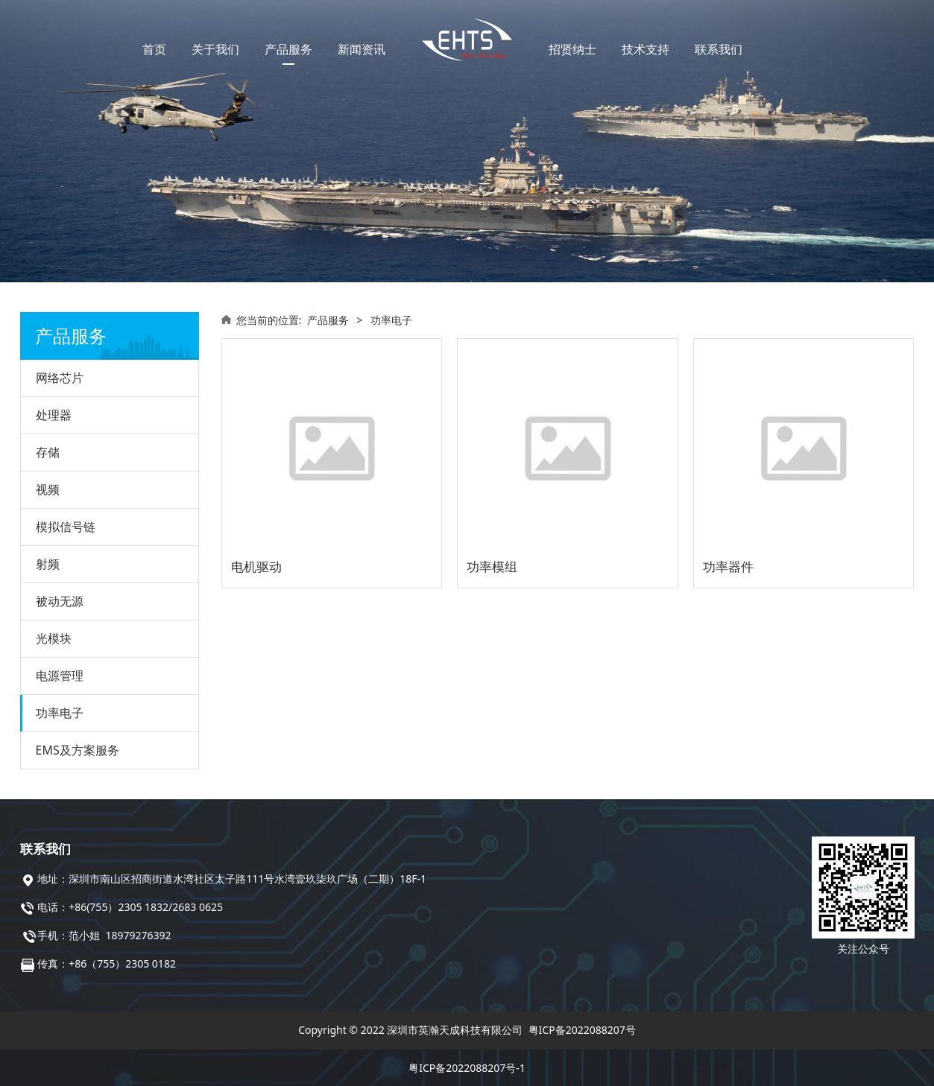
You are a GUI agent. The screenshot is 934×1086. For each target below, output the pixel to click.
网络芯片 (59, 377)
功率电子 (59, 713)
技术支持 (645, 49)
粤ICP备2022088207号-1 (467, 1068)
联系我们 (718, 49)
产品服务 (288, 49)
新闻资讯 (361, 49)
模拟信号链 (65, 526)
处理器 (54, 415)
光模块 (54, 638)
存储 (48, 452)
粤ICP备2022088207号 (582, 1030)
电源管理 (59, 675)
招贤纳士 (572, 49)
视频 (48, 489)
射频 (48, 564)
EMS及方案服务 (77, 750)
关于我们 (215, 49)
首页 (154, 49)
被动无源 (59, 601)
